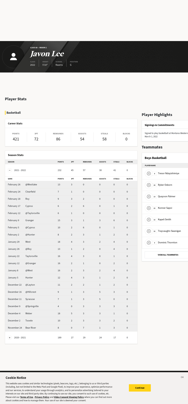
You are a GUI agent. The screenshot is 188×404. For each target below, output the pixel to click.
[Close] (182, 381)
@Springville (23, 306)
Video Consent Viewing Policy (69, 400)
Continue (140, 390)
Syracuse (21, 299)
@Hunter (21, 234)
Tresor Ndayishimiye (162, 173)
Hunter (20, 277)
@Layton (21, 284)
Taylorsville (23, 256)
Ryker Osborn (158, 185)
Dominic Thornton (161, 242)
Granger (21, 220)
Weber (20, 313)
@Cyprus (21, 227)
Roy (18, 199)
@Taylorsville (24, 213)
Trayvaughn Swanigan (163, 231)
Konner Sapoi (158, 208)
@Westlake (22, 184)
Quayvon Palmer (160, 196)
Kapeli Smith (158, 219)
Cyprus (20, 206)
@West (20, 270)
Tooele (20, 320)
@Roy (20, 249)
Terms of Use (26, 400)
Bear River (22, 327)
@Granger (22, 263)
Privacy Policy (42, 400)
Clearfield (21, 191)
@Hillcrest (22, 292)
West (19, 241)
